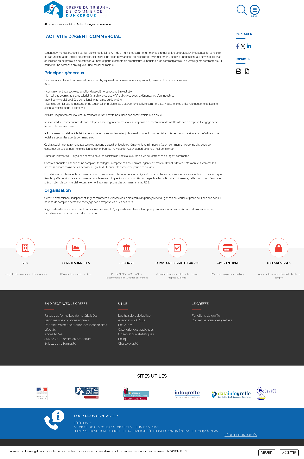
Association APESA (132, 320)
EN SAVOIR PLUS (176, 451)
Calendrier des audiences (136, 329)
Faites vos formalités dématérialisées (71, 315)
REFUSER (267, 452)
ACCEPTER (289, 452)
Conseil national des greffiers (212, 320)
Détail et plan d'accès (241, 435)
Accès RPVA (53, 334)
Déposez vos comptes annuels (66, 320)
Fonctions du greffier (206, 315)
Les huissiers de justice (134, 315)
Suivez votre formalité (60, 343)
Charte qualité (128, 343)
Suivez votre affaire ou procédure (68, 339)
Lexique (123, 339)
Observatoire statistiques (136, 334)
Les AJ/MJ (126, 325)
